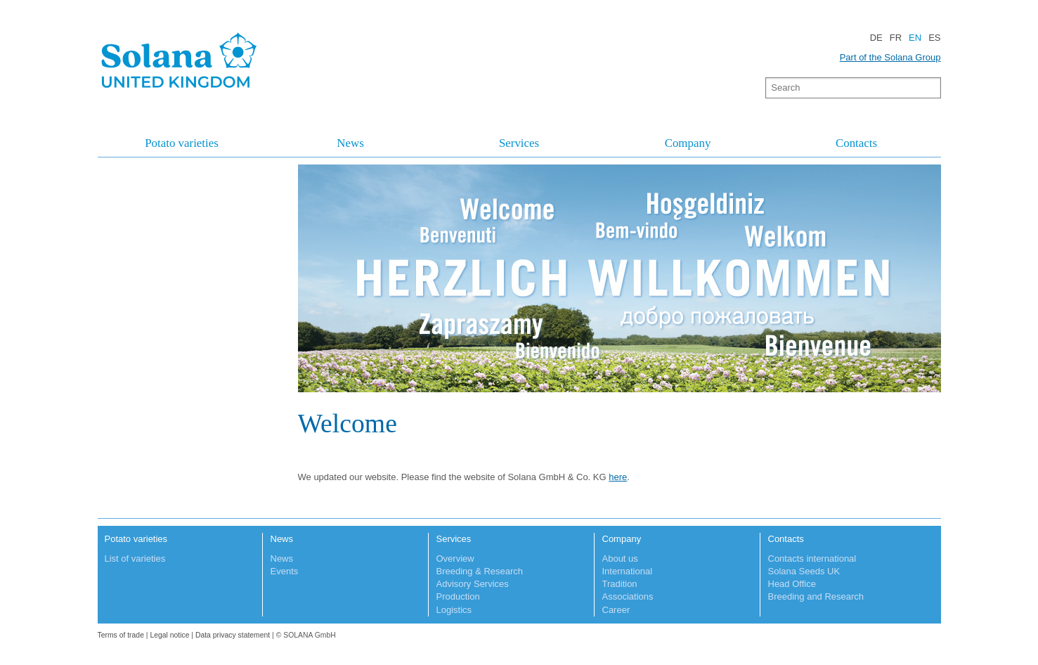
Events (285, 571)
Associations (628, 596)
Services (519, 143)
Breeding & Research (480, 571)
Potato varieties (182, 143)
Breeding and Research (816, 596)
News (350, 143)
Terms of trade (122, 635)
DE (876, 37)
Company (688, 143)
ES (934, 37)
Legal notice (169, 635)
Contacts (856, 143)
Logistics (454, 610)
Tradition (619, 584)
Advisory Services (472, 584)
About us (620, 558)
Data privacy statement (232, 635)
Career (616, 610)
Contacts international (812, 558)
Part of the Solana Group (890, 57)
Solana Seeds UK (804, 571)
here (618, 477)
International (627, 571)
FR (896, 37)
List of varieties (135, 558)
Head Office (792, 584)
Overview (455, 558)
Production (458, 596)
